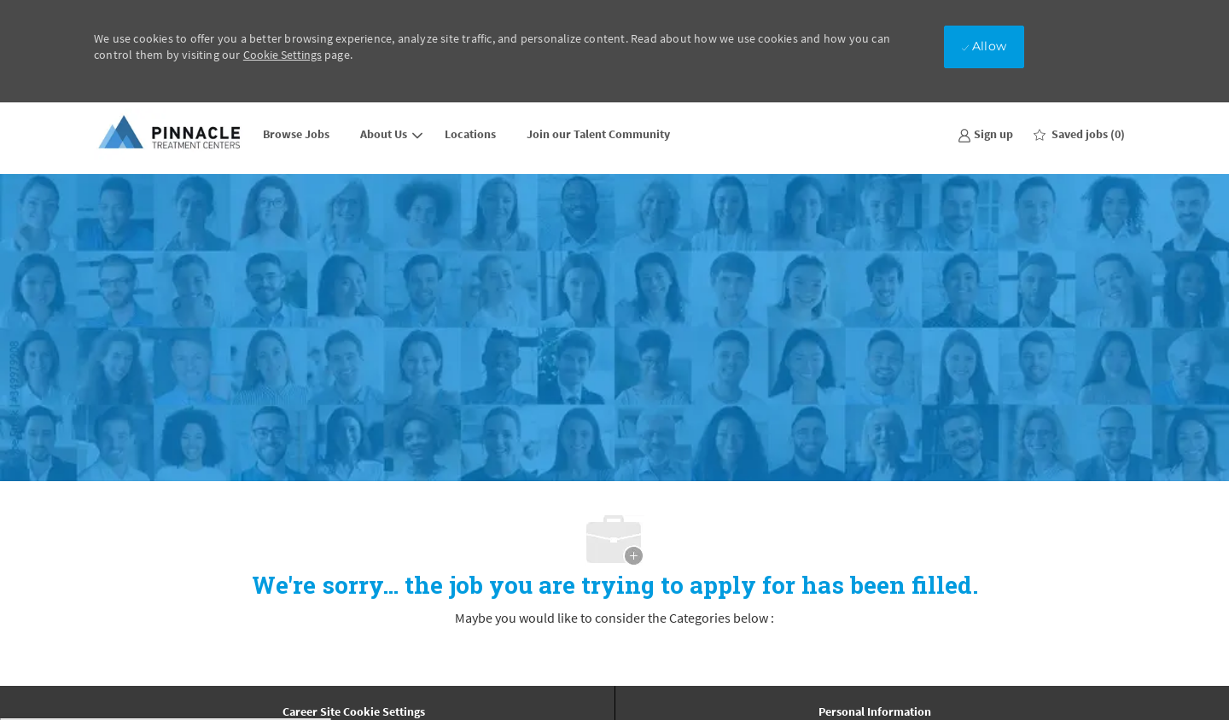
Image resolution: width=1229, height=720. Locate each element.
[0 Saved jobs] (1079, 134)
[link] (985, 133)
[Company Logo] (171, 133)
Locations (470, 134)
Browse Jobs (296, 134)
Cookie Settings (282, 54)
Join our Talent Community (598, 134)
